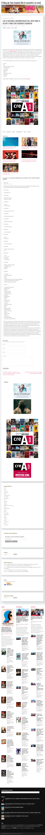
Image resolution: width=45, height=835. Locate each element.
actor (4, 131)
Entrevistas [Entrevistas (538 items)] (36, 825)
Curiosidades (6, 496)
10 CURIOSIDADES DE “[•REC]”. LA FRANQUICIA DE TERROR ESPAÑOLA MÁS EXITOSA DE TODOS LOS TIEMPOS (22, 798)
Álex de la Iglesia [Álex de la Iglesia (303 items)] (31, 828)
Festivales (5, 504)
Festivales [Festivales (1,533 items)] (3, 826)
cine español (8, 131)
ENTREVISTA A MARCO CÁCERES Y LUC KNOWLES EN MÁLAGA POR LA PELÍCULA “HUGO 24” (40, 762)
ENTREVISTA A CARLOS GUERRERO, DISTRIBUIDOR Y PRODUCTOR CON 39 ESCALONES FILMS (40, 703)
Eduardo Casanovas (13, 50)
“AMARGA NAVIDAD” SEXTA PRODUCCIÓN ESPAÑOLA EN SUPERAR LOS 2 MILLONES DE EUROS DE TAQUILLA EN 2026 (6, 629)
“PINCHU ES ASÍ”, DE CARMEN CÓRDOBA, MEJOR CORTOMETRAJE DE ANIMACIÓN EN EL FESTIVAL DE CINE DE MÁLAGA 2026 (25, 673)
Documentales (6, 498)
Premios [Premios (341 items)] (26, 826)
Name (4, 344)
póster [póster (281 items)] (33, 826)
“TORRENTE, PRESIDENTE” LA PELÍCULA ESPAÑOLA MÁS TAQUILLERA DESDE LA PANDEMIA (10, 758)
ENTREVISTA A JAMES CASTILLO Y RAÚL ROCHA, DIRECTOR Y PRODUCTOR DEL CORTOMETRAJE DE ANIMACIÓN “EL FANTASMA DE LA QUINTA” (22, 619)
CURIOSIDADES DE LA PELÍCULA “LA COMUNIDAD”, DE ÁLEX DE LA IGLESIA (16, 816)
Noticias (17, 25)
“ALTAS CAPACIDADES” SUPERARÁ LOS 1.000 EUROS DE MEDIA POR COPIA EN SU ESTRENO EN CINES (10, 774)
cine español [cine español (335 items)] (11, 825)
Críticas (5, 493)
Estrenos (5, 502)
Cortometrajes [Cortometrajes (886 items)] (19, 825)
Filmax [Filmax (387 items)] (7, 826)
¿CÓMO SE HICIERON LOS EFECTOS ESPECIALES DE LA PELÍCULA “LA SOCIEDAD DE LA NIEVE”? (20, 803)
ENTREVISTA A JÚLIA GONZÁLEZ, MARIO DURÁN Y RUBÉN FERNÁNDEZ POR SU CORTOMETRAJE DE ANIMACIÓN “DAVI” (25, 641)
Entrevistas (5, 501)
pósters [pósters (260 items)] (35, 826)
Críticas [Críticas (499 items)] (24, 825)
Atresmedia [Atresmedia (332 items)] (7, 825)
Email (4, 348)
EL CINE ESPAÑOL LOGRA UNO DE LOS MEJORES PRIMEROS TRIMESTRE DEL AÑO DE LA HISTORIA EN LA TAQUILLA (10, 743)
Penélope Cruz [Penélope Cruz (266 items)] (22, 826)
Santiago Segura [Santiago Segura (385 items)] (7, 828)
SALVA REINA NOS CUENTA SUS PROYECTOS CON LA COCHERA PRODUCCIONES (40, 671)
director (13, 131)
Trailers (5, 520)
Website (4, 352)
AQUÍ (29, 78)
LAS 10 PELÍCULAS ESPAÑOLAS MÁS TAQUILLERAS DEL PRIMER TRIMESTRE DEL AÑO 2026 (10, 684)
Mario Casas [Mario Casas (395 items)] (13, 826)
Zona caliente (6, 524)
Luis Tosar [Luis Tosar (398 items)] (9, 826)
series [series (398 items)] (11, 828)
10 (9, 808)
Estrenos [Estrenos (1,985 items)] (40, 825)
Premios (5, 511)
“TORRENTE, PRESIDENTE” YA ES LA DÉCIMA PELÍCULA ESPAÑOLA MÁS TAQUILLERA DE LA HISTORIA (22, 564)
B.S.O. (5, 489)
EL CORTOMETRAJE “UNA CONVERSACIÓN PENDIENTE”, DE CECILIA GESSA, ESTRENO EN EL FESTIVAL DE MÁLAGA (25, 736)
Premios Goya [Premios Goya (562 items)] (29, 826)
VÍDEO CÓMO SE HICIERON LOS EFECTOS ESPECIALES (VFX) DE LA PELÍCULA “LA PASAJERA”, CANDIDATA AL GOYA (22, 812)
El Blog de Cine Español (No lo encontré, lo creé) (21, 2)
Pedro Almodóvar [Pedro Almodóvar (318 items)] (18, 826)
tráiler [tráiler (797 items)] (28, 828)
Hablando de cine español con (9, 505)
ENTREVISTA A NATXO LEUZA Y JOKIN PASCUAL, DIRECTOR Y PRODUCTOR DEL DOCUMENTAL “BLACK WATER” (40, 732)
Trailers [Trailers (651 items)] (25, 828)
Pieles (25, 131)
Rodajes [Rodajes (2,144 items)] (3, 828)
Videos (5, 523)
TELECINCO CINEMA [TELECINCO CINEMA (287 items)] (19, 828)
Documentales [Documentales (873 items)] (31, 825)
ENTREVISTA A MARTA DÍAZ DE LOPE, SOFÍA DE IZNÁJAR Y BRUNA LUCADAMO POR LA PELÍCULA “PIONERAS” (40, 747)
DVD (4, 499)
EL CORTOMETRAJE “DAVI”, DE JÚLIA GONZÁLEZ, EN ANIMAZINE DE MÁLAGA (25, 705)
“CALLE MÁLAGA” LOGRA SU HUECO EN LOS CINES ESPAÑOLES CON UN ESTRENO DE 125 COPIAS (10, 669)
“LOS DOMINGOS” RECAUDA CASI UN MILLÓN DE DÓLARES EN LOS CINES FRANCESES (10, 700)
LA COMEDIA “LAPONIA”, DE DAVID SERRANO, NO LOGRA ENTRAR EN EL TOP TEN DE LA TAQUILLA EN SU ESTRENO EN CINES (10, 652)
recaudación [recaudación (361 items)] (38, 826)
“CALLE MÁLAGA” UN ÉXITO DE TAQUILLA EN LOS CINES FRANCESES (18, 571)
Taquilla (5, 517)
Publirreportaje (6, 514)
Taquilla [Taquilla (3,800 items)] (14, 828)
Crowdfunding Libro (7, 495)
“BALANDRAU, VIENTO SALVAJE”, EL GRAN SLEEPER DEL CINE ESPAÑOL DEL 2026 (18, 565)
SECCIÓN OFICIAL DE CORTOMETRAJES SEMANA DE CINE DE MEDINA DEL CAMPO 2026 (25, 751)
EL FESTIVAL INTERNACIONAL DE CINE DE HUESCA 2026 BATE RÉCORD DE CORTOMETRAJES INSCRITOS (25, 720)
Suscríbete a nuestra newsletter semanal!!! (14, 536)
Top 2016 (29, 131)
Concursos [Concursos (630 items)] (15, 825)
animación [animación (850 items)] (3, 825)
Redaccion (5, 25)
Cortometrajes (6, 492)
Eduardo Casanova (19, 131)
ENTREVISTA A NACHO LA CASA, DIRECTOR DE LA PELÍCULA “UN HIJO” (36, 618)
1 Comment (23, 25)
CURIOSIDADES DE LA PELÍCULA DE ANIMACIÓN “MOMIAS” (14, 807)
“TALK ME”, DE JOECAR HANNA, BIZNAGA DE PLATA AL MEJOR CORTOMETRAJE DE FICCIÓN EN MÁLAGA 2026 (25, 657)
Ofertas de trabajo (6, 508)
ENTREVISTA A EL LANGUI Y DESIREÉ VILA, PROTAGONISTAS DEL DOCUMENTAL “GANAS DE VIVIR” (40, 717)
